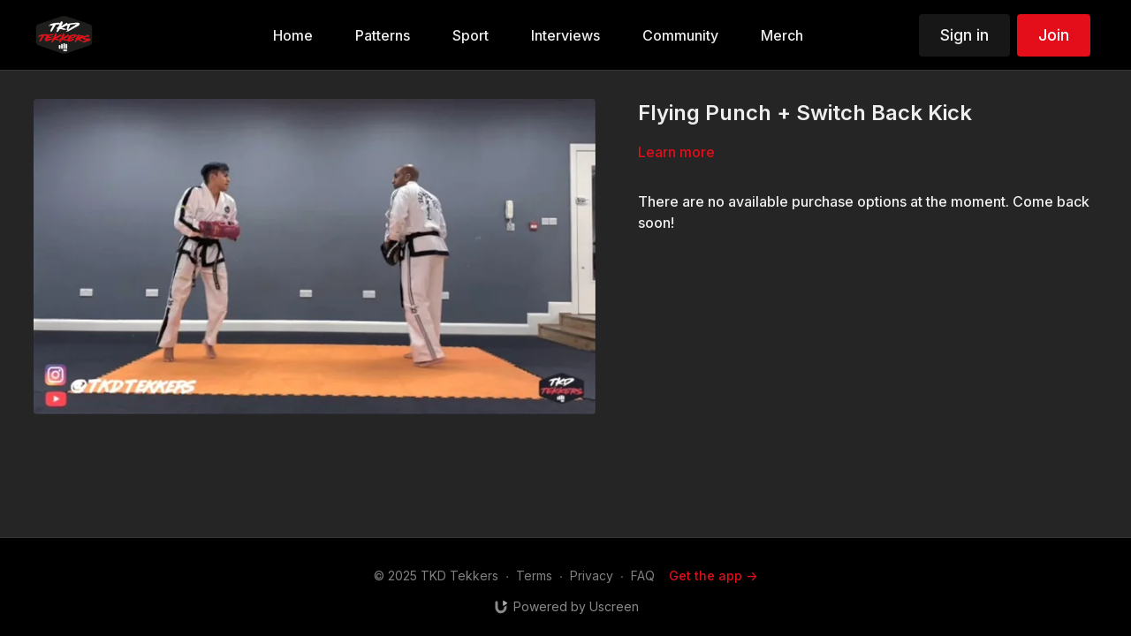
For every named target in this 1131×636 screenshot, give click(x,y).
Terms (534, 575)
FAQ (643, 575)
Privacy (591, 575)
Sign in (964, 35)
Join (1053, 35)
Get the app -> (713, 575)
